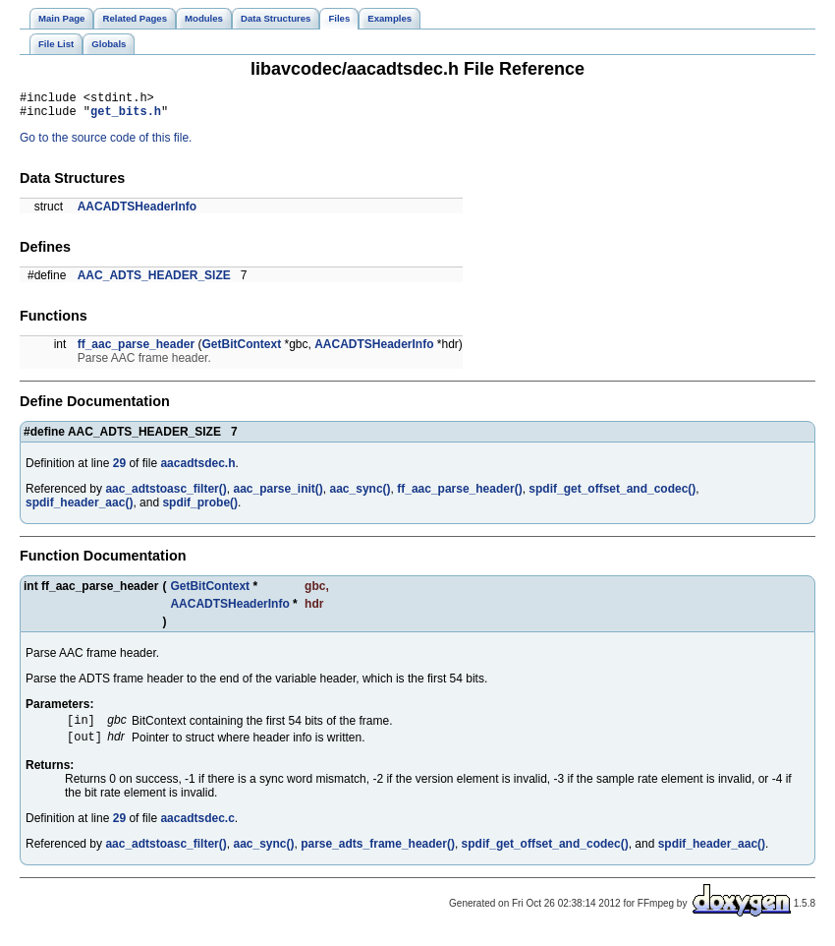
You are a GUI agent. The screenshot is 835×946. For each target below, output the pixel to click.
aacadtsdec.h (197, 469)
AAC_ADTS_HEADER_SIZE (154, 281)
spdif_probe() (200, 508)
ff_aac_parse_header (136, 350)
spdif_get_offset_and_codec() (612, 495)
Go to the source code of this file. (106, 143)
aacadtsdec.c (197, 828)
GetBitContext (241, 350)
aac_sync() (360, 495)
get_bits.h (125, 116)
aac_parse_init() (277, 495)
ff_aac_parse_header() (459, 495)
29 (119, 469)
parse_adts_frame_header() (378, 853)
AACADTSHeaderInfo (137, 212)
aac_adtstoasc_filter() (165, 495)
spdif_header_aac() (79, 508)
